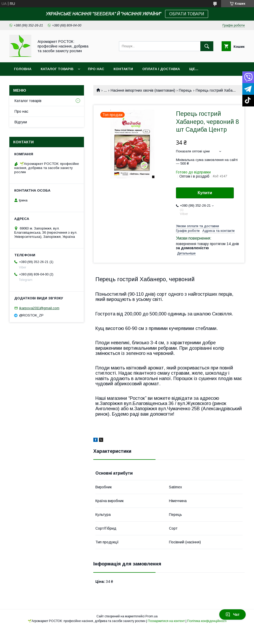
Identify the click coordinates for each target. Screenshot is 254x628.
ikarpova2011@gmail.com (39, 308)
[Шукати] (206, 46)
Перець (185, 90)
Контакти (123, 69)
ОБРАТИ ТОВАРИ (186, 14)
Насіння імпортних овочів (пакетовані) (143, 90)
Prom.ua (151, 616)
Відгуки (21, 122)
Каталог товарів (57, 69)
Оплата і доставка (161, 69)
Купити (205, 193)
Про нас (96, 69)
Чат (232, 614)
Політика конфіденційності (207, 621)
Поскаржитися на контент (166, 621)
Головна (22, 69)
